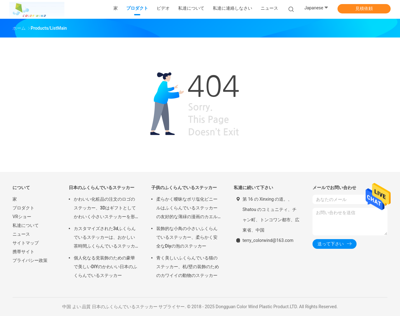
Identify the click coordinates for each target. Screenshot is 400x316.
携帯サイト (23, 251)
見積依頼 (364, 8)
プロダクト (23, 207)
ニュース (21, 234)
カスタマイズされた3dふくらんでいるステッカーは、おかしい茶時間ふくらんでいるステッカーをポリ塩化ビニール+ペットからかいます (106, 238)
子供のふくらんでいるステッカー (184, 187)
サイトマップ (25, 242)
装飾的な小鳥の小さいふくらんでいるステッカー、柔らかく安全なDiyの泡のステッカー (187, 237)
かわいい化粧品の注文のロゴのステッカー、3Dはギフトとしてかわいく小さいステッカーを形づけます (105, 209)
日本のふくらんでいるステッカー (101, 187)
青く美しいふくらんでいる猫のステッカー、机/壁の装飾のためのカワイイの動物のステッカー (187, 266)
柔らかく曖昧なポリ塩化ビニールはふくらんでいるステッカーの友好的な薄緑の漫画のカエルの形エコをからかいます (187, 209)
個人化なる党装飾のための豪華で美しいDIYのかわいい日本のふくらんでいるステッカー (105, 266)
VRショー (21, 216)
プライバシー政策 (30, 260)
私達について (25, 225)
